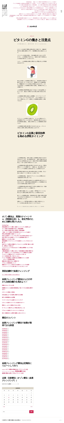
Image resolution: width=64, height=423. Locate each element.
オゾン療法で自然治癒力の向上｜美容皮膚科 (28, 4)
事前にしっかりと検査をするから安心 (11, 305)
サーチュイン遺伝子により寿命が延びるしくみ (13, 307)
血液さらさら (24, 43)
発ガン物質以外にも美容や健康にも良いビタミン (14, 313)
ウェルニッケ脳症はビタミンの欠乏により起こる (47, 3)
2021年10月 (5, 344)
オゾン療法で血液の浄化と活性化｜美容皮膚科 (47, 4)
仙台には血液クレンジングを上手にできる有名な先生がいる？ (44, 12)
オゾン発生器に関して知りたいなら (28, 6)
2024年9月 (4, 332)
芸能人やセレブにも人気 (8, 285)
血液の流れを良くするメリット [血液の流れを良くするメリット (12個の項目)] (12, 373)
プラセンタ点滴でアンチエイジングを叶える (13, 310)
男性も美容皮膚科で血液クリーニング (24, 18)
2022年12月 (5, 337)
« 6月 (4, 406)
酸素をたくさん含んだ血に (51, 19)
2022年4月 (4, 342)
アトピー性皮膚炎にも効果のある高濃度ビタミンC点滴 (24, 3)
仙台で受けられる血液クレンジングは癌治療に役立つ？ (46, 10)
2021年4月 (4, 348)
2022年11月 (5, 339)
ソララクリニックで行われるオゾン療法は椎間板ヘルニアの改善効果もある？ (28, 7)
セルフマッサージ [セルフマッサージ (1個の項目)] (4, 371)
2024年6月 (4, 334)
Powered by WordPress (26, 420)
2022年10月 (5, 341)
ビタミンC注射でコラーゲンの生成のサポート (13, 302)
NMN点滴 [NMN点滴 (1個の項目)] (3, 369)
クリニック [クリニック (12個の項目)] (23, 369)
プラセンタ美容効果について (51, 7)
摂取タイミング (38, 206)
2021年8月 (4, 346)
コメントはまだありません (41, 43)
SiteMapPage (29, 1)
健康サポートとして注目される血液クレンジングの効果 (30, 13)
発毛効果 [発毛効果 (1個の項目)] (13, 371)
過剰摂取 (42, 206)
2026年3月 (4, 328)
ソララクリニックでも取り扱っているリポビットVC (46, 6)
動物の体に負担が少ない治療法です (50, 13)
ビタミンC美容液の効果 (9, 259)
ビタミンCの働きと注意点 (32, 40)
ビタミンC (20, 206)
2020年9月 (4, 353)
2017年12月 (5, 358)
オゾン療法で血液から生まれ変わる (4, 6)
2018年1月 (4, 356)
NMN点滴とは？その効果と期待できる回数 (12, 294)
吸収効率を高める (26, 206)
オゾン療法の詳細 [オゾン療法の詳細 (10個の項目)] (12, 369)
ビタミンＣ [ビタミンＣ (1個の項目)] (9, 371)
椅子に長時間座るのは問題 (8, 297)
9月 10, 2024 (31, 43)
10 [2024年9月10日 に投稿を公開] (8, 397)
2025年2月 (4, 330)
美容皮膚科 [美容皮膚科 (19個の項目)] (20, 371)
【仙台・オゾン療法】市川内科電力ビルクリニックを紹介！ (45, 1)
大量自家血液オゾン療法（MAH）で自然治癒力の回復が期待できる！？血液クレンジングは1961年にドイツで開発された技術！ (32, 16)
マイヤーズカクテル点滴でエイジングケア (12, 300)
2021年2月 (4, 349)
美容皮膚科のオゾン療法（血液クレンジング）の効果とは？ (45, 18)
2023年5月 (4, 335)
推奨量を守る (32, 206)
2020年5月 (4, 355)
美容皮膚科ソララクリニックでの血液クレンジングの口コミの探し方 (31, 19)
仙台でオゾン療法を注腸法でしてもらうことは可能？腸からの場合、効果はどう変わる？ (39, 9)
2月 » (32, 406)
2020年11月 (5, 351)
